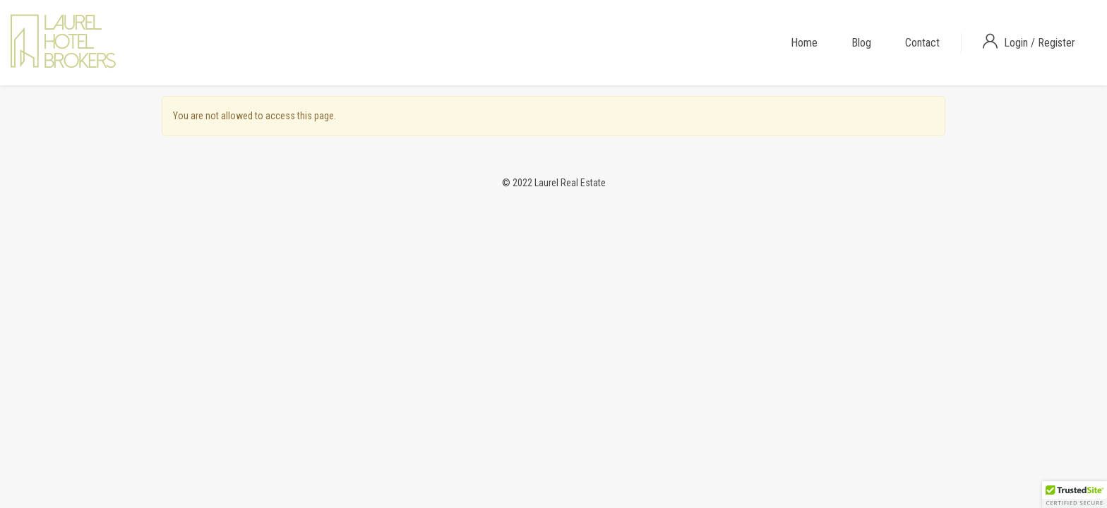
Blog (861, 42)
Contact (922, 42)
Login (1017, 42)
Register (1056, 42)
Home (804, 42)
